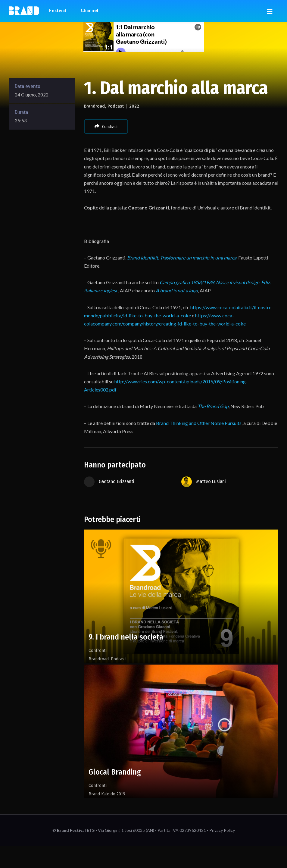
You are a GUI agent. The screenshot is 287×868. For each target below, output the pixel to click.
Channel (89, 10)
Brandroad (94, 106)
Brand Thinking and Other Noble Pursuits (199, 423)
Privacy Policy (222, 830)
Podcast (116, 106)
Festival (57, 10)
